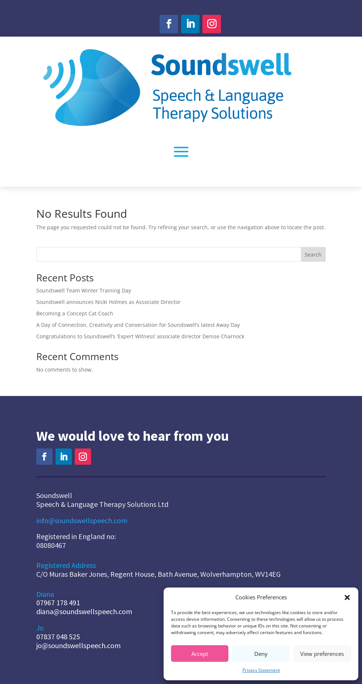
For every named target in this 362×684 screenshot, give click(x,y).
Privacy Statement (261, 670)
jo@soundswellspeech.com (78, 645)
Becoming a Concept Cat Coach (74, 313)
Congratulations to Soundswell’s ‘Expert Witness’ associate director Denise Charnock (140, 336)
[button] (347, 597)
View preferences (322, 653)
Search (313, 254)
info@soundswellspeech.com (81, 520)
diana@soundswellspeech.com (84, 611)
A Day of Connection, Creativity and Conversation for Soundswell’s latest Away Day (138, 324)
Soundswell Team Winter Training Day (84, 290)
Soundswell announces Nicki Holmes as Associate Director (108, 301)
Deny (261, 653)
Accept (199, 653)
